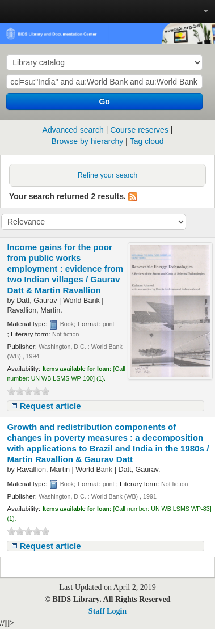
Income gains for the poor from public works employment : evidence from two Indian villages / (65, 268)
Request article (50, 406)
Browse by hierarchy (87, 141)
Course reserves (139, 129)
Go (104, 101)
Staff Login (107, 611)
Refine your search (108, 175)
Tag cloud (147, 141)
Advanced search (73, 129)
